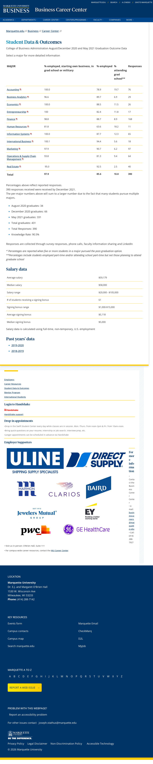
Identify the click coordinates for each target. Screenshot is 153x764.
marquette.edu (98, 2)
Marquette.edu (15, 31)
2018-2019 (17, 351)
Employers (9, 379)
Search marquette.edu (21, 646)
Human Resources (17, 126)
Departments (29, 19)
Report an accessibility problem (28, 714)
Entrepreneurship (16, 111)
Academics (9, 19)
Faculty (98, 19)
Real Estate (13, 166)
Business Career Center (61, 10)
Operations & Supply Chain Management (21, 158)
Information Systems (18, 134)
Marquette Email (88, 623)
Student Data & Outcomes (16, 388)
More (130, 19)
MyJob (82, 646)
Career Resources (12, 384)
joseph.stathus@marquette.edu (57, 722)
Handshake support (13, 414)
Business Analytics (17, 97)
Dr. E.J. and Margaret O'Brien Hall (28, 587)
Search (113, 2)
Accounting (13, 89)
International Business (19, 141)
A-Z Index (126, 2)
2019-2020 (17, 345)
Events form (15, 623)
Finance (11, 119)
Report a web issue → (25, 687)
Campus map (16, 638)
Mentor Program (12, 392)
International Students (15, 397)
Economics (13, 104)
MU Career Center (59, 550)
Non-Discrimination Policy (66, 743)
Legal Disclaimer (37, 743)
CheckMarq (85, 631)
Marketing (12, 148)
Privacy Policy (16, 743)
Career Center (51, 19)
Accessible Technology (100, 743)
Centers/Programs (77, 19)
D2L (80, 638)
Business (33, 31)
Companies (115, 19)
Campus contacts (18, 631)
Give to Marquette (143, 2)
